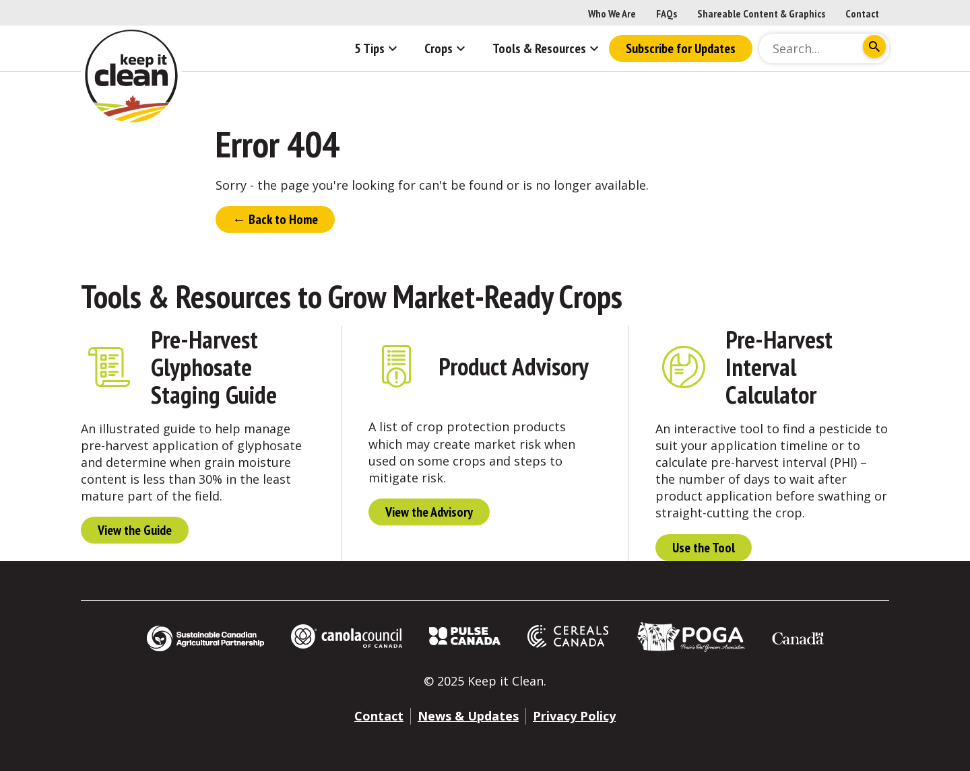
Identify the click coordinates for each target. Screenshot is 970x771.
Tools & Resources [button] (547, 48)
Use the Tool (703, 547)
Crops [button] (446, 48)
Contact (862, 13)
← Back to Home (275, 219)
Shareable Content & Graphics (761, 13)
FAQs (666, 13)
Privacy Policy (574, 716)
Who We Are (612, 13)
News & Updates (468, 716)
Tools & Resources (186, 296)
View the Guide (135, 530)
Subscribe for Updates (681, 48)
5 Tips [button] (377, 48)
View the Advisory (429, 512)
